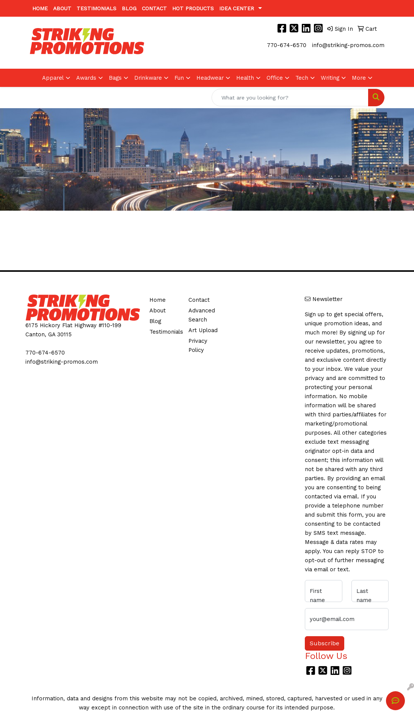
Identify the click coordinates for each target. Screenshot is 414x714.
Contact (154, 8)
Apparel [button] (53, 77)
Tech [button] (301, 77)
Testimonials (96, 8)
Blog (129, 8)
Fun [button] (179, 77)
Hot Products (193, 8)
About (62, 8)
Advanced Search (201, 315)
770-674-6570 (286, 45)
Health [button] (245, 77)
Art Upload (203, 330)
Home (40, 8)
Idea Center (236, 8)
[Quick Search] (290, 97)
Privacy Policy (197, 345)
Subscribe (324, 643)
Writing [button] (330, 77)
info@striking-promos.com (348, 45)
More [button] (359, 77)
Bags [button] (115, 77)
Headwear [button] (210, 77)
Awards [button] (86, 77)
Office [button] (275, 77)
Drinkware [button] (148, 77)
